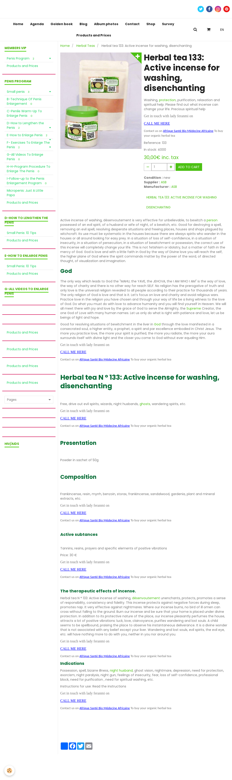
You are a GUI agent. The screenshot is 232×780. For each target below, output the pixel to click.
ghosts (145, 404)
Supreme (194, 308)
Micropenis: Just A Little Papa (25, 192)
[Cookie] (10, 771)
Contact (132, 24)
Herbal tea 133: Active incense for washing (181, 197)
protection (167, 100)
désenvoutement (146, 598)
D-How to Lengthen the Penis (25, 125)
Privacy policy (53, 762)
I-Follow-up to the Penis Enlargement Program (27, 180)
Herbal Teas (85, 45)
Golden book (62, 24)
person (212, 220)
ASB (164, 182)
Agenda (37, 24)
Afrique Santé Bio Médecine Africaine (188, 131)
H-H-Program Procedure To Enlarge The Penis (28, 168)
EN (222, 29)
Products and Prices (93, 35)
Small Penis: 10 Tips (21, 233)
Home (18, 24)
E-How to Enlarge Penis (28, 135)
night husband (121, 670)
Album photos (106, 24)
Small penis (19, 91)
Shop (150, 24)
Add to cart (189, 167)
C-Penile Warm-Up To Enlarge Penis (24, 113)
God (157, 324)
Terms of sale (29, 762)
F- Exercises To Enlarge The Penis (28, 144)
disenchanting (158, 207)
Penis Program (21, 58)
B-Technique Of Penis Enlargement (24, 101)
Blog (83, 24)
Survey (168, 24)
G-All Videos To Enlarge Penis (25, 156)
